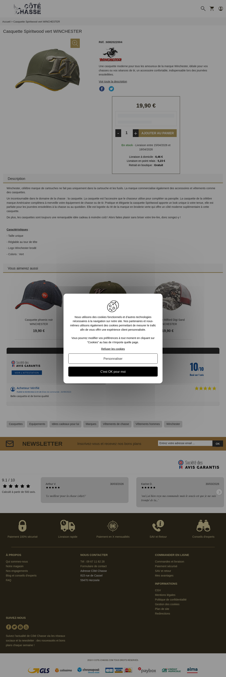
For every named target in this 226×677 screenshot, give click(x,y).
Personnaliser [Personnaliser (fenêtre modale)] (113, 358)
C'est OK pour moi (113, 371)
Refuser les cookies (113, 348)
